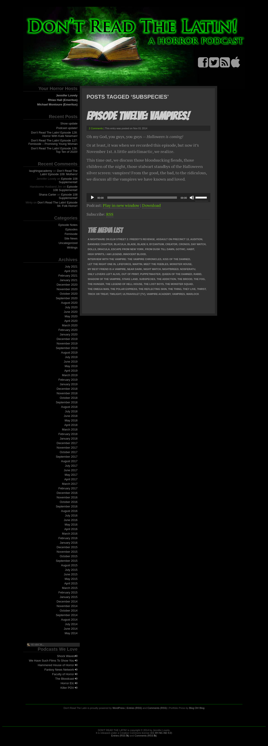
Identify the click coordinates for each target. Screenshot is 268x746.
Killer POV (69, 687)
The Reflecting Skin (153, 289)
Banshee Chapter (100, 244)
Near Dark (134, 269)
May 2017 (71, 474)
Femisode (71, 234)
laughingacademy (40, 170)
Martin (137, 264)
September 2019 (67, 348)
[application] (148, 197)
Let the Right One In (102, 264)
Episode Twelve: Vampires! (138, 116)
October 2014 (69, 610)
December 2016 (67, 493)
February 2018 (68, 434)
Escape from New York (127, 249)
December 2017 (67, 443)
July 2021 (71, 266)
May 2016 (71, 524)
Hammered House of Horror (58, 665)
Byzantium (156, 244)
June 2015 (71, 574)
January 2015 (69, 597)
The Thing (174, 289)
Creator (171, 244)
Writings (72, 247)
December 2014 (67, 601)
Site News (71, 238)
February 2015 (68, 592)
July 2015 (71, 569)
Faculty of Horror (65, 674)
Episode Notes (68, 225)
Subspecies (147, 279)
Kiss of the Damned (176, 259)
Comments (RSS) (157, 708)
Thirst (201, 289)
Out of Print (130, 274)
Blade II (142, 244)
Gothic (181, 249)
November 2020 (67, 289)
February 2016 (68, 538)
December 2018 (67, 388)
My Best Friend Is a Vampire (107, 269)
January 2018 (69, 438)
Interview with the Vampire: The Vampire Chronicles (124, 259)
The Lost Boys (154, 284)
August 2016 (69, 511)
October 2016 (69, 502)
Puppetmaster (150, 274)
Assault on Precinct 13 (172, 239)
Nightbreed (170, 269)
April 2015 (71, 583)
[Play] (92, 197)
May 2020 (71, 316)
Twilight (115, 294)
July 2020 (71, 307)
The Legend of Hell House (124, 284)
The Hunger (96, 284)
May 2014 (71, 633)
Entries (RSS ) (120, 735)
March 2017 (70, 483)
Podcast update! (67, 128)
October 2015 (69, 556)
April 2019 (71, 370)
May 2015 (71, 579)
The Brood (184, 279)
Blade (131, 244)
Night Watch (152, 269)
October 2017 (69, 452)
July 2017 (71, 465)
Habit (190, 249)
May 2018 (71, 420)
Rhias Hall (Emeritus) (63, 100)
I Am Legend (114, 254)
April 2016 (71, 529)
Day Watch (198, 244)
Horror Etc (69, 683)
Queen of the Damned (177, 274)
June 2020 (71, 311)
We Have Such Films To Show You (53, 660)
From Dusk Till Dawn (159, 249)
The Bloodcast (66, 678)
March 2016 (70, 533)
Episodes (72, 229)
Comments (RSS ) (146, 735)
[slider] (142, 197)
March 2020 (70, 325)
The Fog (199, 279)
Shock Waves (67, 656)
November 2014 (67, 606)
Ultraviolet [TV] (134, 294)
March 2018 (70, 429)
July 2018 (71, 411)
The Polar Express (123, 289)
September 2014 (67, 615)
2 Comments (96, 128)
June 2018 (71, 416)
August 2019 (69, 352)
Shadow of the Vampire (104, 279)
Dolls (92, 249)
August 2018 (69, 407)
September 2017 (67, 456)
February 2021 (68, 275)
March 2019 (70, 375)
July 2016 (71, 515)
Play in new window (121, 205)
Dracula (103, 249)
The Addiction (166, 279)
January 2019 (69, 384)
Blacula (120, 244)
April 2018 (71, 425)
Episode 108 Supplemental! (68, 180)
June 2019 (71, 361)
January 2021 (69, 280)
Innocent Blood (134, 254)
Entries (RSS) (134, 708)
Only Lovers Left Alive (104, 274)
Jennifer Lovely (67, 95)
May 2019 (71, 366)
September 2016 (67, 506)
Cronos (184, 244)
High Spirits (96, 254)
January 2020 (69, 334)
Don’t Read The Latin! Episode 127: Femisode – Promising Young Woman (53, 142)
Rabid (197, 274)
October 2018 (69, 397)
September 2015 (67, 560)
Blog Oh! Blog (197, 708)
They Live (189, 289)
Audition (196, 239)
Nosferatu (187, 269)
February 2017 (68, 488)
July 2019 (71, 357)
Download (151, 205)
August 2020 (69, 302)
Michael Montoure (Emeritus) (57, 104)
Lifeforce (124, 264)
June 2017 (71, 470)
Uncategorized (68, 243)
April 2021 (71, 271)
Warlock (192, 294)
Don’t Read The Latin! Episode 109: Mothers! (59, 172)
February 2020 (68, 330)
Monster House (181, 264)
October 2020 (69, 293)
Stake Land (130, 279)
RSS (109, 214)
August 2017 (69, 461)
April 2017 (71, 479)
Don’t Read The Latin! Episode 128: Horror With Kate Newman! (54, 134)
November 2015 (67, 551)
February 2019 (68, 379)
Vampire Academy (159, 294)
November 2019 (67, 343)
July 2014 (71, 624)
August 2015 (69, 565)
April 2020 (71, 321)
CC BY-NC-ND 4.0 (161, 733)
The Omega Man (98, 289)
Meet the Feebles (156, 264)
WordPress (119, 708)
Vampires (178, 294)
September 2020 (67, 298)
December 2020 (67, 284)
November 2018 (67, 393)
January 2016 (69, 542)
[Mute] (192, 197)
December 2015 (67, 547)
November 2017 (67, 447)
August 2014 (69, 619)
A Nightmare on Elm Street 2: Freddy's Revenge (121, 239)
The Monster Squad (179, 284)
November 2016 (67, 497)
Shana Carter (47, 194)
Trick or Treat (98, 294)
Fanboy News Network (61, 669)
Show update (69, 123)
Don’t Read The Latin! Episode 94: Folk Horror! (58, 204)
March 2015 (70, 588)
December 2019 (67, 339)
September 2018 (67, 402)
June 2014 (71, 628)
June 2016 (71, 520)
